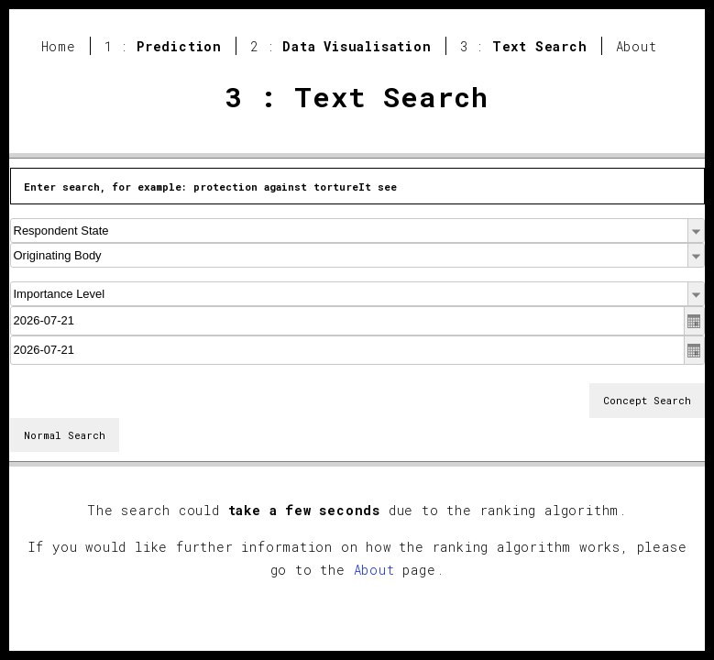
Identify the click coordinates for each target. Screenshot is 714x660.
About (636, 46)
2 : (341, 46)
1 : (163, 46)
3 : (524, 46)
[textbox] (357, 321)
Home (58, 46)
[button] (696, 230)
